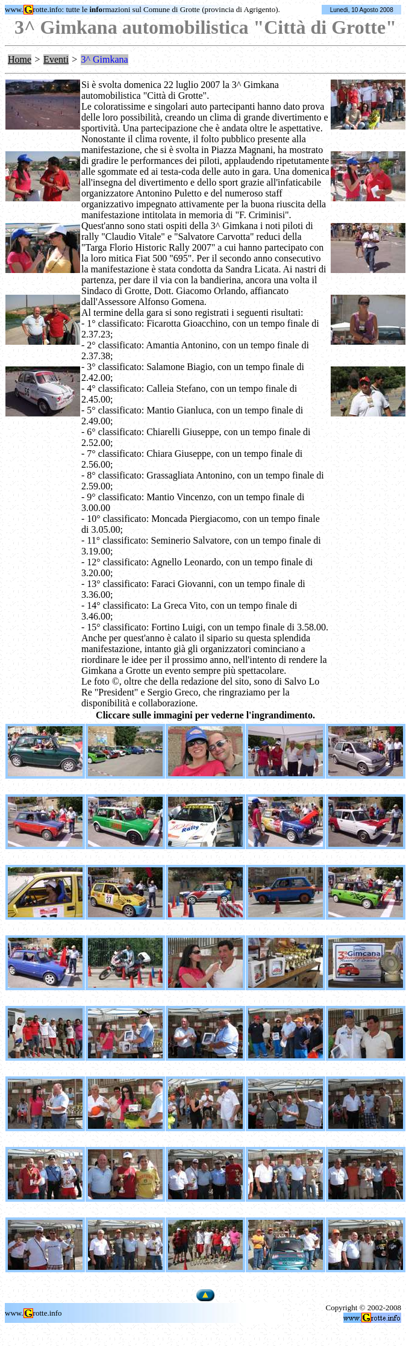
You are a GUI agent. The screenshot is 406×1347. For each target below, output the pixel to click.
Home (19, 59)
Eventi (56, 59)
